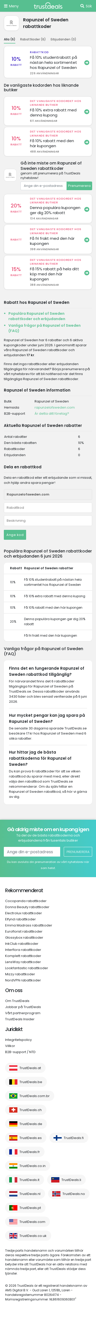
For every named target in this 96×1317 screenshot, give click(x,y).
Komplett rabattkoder (23, 955)
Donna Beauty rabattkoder (27, 907)
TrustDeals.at (30, 1068)
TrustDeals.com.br (34, 1096)
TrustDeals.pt (30, 1207)
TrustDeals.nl (29, 1193)
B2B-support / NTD (20, 1052)
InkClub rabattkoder (21, 943)
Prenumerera (79, 185)
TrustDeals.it (29, 1179)
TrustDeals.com (32, 1221)
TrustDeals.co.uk (33, 1235)
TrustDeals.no (73, 1193)
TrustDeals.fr (29, 1151)
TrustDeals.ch (30, 1110)
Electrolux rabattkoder (23, 913)
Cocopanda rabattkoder (26, 901)
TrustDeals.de (30, 1123)
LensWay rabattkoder (23, 962)
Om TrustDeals (17, 1000)
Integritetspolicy (18, 1039)
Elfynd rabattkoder (20, 919)
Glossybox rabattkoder (24, 937)
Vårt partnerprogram (22, 1013)
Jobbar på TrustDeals (23, 1007)
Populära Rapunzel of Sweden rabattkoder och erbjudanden (36, 316)
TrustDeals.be (30, 1082)
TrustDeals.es (30, 1137)
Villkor (10, 1045)
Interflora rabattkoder (23, 949)
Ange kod (15, 534)
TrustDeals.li (71, 1179)
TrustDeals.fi (74, 1137)
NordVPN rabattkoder (23, 980)
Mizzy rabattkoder (20, 974)
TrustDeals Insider (20, 1019)
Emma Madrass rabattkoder (28, 925)
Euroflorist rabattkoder (23, 931)
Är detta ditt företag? (52, 413)
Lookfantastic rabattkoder (26, 968)
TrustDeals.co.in (32, 1165)
